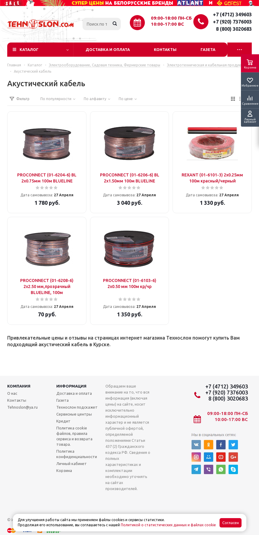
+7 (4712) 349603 (232, 14)
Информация (71, 386)
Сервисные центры (74, 414)
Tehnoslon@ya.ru (22, 407)
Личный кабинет (71, 463)
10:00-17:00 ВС (167, 24)
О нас (12, 393)
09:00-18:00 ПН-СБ (171, 18)
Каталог (29, 49)
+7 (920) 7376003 (232, 21)
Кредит (63, 421)
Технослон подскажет (77, 407)
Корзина (64, 470)
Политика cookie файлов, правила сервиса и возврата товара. (74, 436)
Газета (208, 49)
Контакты (165, 49)
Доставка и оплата (108, 49)
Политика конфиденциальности (76, 454)
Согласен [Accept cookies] (230, 523)
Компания (18, 386)
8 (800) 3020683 (234, 29)
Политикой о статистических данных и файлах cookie (168, 525)
